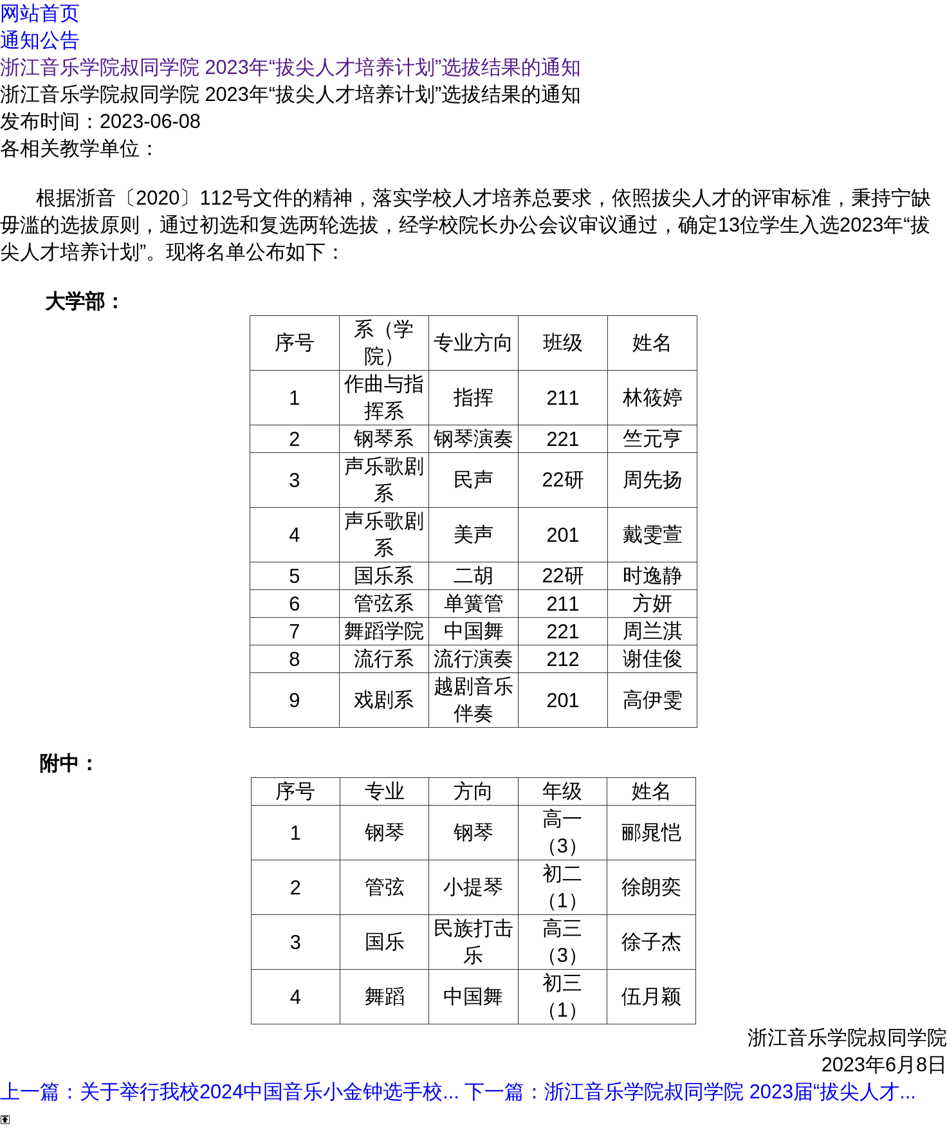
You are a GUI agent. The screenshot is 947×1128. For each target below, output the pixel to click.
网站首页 (40, 13)
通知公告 (40, 40)
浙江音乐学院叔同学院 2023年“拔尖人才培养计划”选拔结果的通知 (290, 67)
